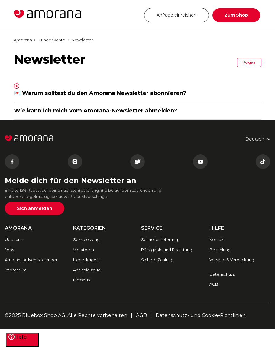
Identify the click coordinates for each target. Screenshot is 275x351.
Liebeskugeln (86, 259)
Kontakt (217, 239)
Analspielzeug (87, 269)
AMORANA (18, 228)
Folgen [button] (249, 62)
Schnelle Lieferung (159, 239)
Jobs (9, 249)
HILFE (216, 228)
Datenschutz (222, 274)
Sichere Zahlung (157, 259)
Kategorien (89, 228)
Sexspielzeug (86, 239)
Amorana (23, 39)
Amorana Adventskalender (31, 259)
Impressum (16, 269)
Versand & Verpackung (231, 259)
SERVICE (152, 228)
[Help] (22, 340)
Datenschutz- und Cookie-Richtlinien (201, 315)
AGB (213, 284)
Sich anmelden (34, 208)
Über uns (13, 239)
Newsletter (82, 39)
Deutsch (122, 15)
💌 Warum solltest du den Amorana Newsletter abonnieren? (100, 93)
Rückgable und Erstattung (166, 249)
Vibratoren (83, 249)
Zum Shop (236, 15)
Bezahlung (220, 249)
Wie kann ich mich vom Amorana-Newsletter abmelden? (95, 110)
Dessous (81, 279)
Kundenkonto (51, 39)
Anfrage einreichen (176, 15)
